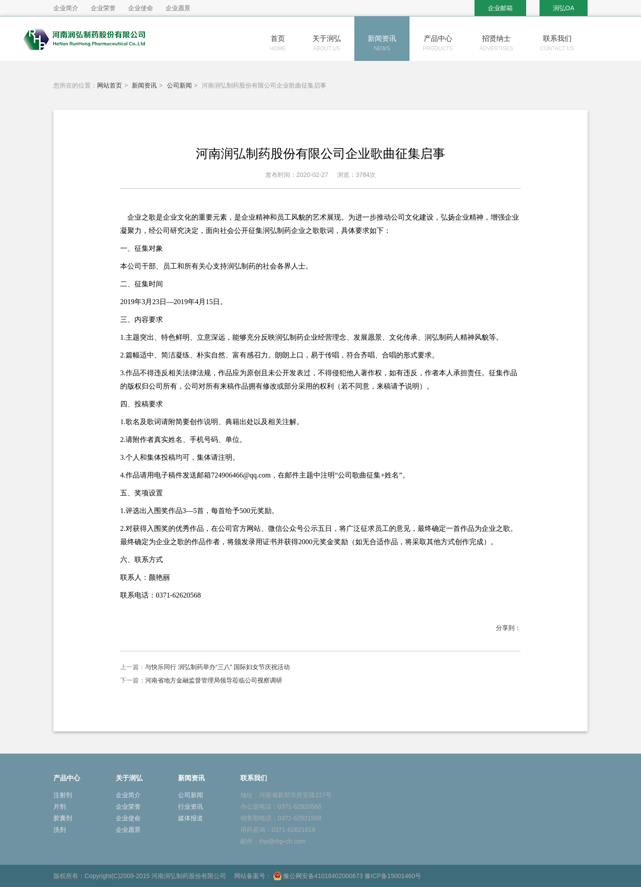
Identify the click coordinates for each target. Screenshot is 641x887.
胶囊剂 (62, 818)
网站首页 (109, 85)
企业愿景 (128, 829)
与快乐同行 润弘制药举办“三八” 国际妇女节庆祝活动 (217, 666)
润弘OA (563, 8)
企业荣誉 (128, 806)
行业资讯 (190, 806)
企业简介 (128, 795)
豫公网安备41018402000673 (318, 875)
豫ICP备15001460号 (393, 875)
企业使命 (128, 818)
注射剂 (62, 795)
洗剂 (59, 829)
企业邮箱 (500, 8)
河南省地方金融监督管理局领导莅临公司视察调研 (213, 680)
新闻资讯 (144, 85)
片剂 (59, 806)
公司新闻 (179, 85)
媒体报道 (190, 818)
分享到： (508, 627)
